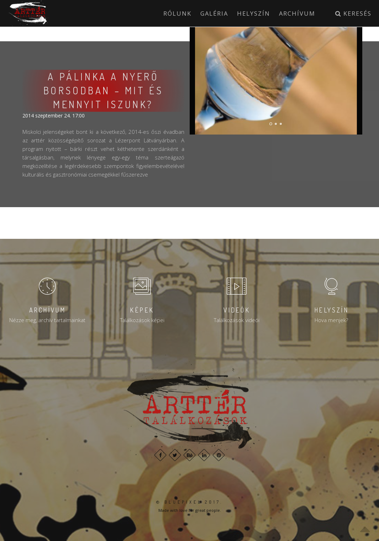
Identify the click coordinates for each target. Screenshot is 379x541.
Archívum (297, 13)
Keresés (353, 13)
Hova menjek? (331, 320)
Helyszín (253, 13)
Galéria (214, 13)
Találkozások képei (142, 320)
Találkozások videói (236, 320)
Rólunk (177, 13)
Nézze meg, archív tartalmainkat (47, 320)
